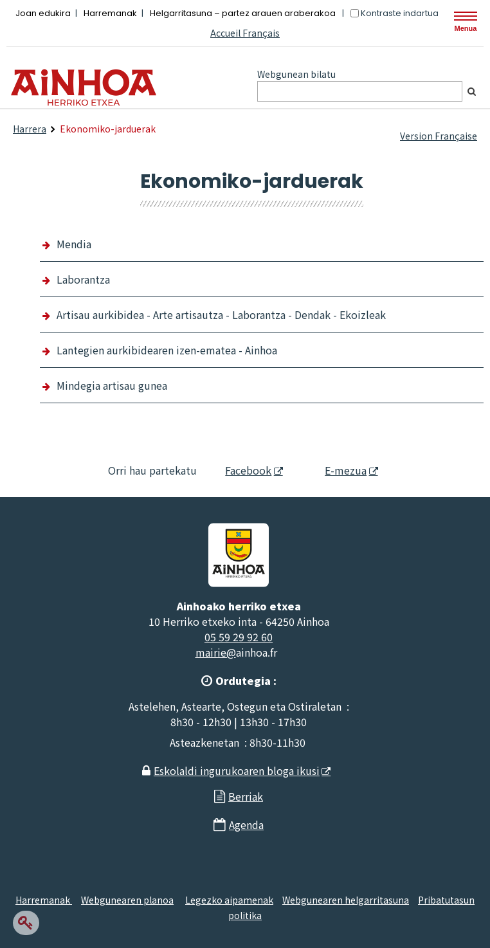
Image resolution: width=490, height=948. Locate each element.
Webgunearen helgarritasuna (345, 899)
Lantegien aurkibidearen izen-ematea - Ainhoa (167, 350)
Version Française (438, 135)
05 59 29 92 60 (238, 636)
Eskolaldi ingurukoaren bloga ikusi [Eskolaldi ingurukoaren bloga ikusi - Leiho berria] (237, 770)
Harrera (29, 128)
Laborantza (83, 279)
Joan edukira (43, 13)
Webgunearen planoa (127, 899)
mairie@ (215, 652)
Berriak (245, 796)
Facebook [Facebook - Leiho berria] (241, 470)
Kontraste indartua (400, 13)
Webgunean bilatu (296, 74)
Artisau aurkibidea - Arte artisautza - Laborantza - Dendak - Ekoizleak (221, 314)
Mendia (74, 243)
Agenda (246, 824)
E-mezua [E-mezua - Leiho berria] (335, 470)
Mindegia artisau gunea (112, 385)
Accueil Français (245, 32)
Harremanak (110, 13)
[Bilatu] (471, 91)
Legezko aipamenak (229, 899)
